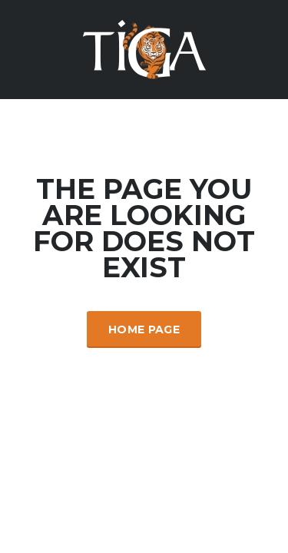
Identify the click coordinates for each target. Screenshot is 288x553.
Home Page (144, 329)
